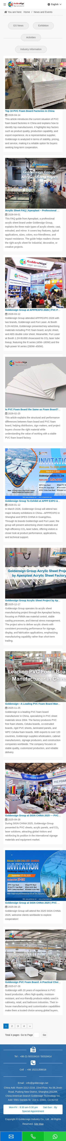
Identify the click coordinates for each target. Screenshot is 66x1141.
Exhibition (43, 25)
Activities (31, 37)
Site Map (39, 1124)
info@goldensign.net (37, 1083)
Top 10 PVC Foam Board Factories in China (30, 111)
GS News (18, 25)
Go (44, 1035)
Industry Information (31, 49)
